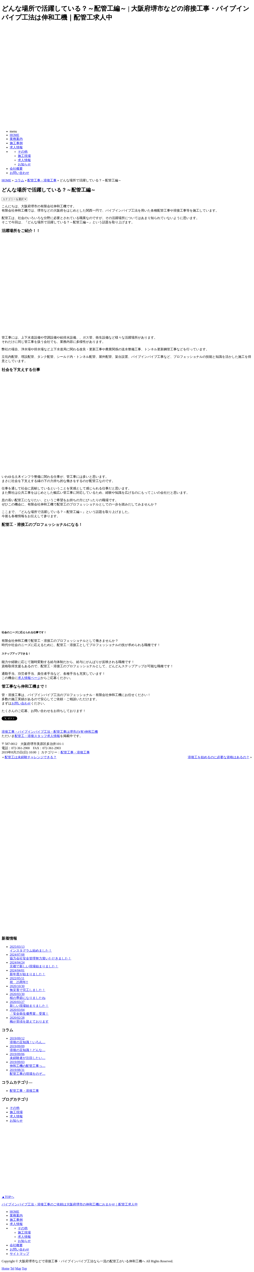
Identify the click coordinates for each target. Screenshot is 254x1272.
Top (24, 1268)
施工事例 (16, 143)
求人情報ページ (29, 678)
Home (6, 1268)
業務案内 (16, 139)
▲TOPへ (8, 1197)
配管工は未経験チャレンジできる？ (31, 757)
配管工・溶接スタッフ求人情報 (37, 736)
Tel (12, 1268)
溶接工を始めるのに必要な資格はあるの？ (218, 757)
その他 (23, 151)
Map (18, 1268)
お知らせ (24, 164)
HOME (14, 135)
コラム (19, 180)
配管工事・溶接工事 (42, 180)
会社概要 (16, 168)
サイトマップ (19, 1253)
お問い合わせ (19, 173)
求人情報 (16, 147)
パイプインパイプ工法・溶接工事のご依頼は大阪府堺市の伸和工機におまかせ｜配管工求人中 (70, 1204)
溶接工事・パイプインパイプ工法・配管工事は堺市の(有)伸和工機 (50, 731)
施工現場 (24, 156)
